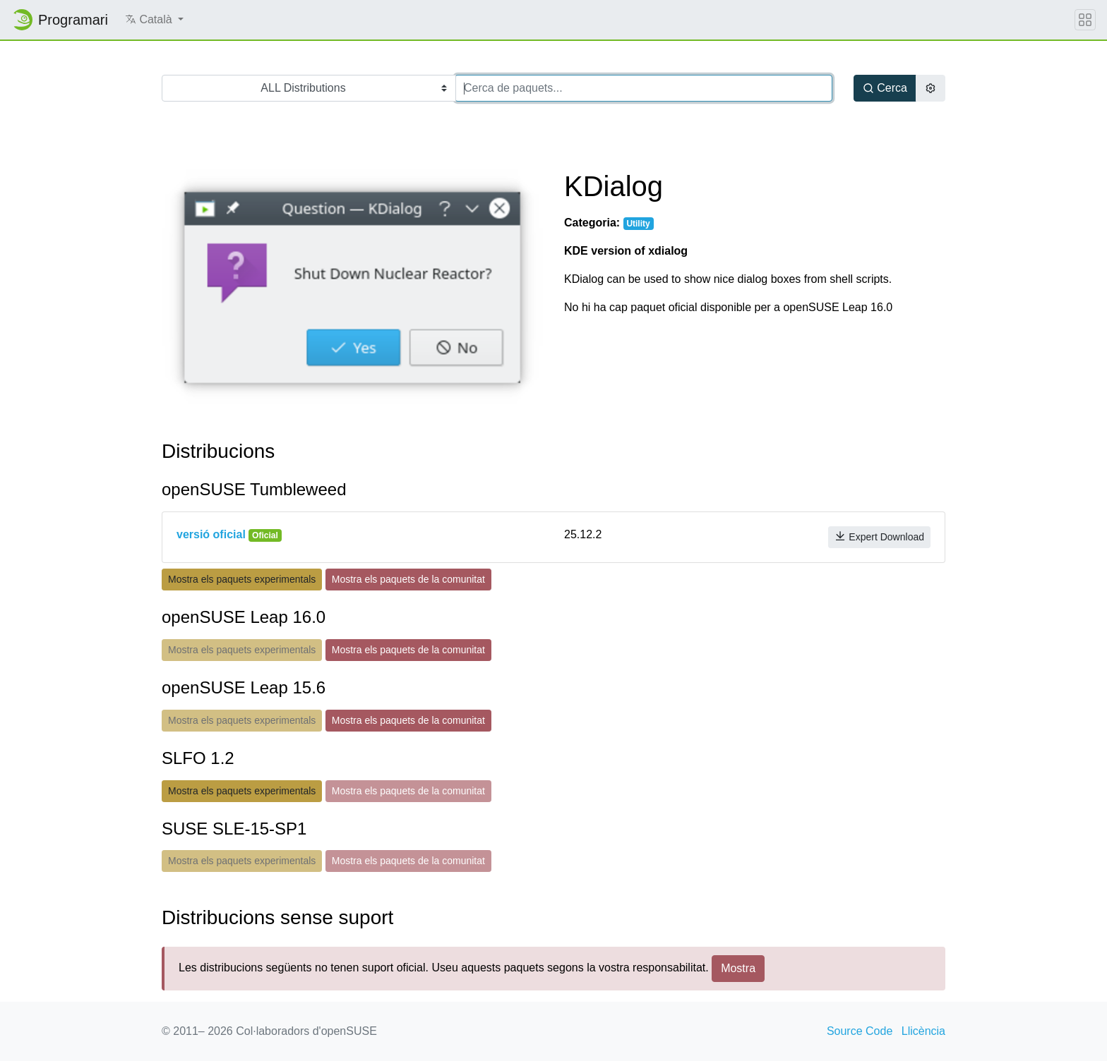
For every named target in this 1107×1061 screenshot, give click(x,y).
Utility (638, 224)
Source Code (859, 1031)
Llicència (923, 1031)
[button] (154, 20)
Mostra (738, 968)
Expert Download (879, 536)
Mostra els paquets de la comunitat (408, 579)
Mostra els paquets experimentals (242, 579)
